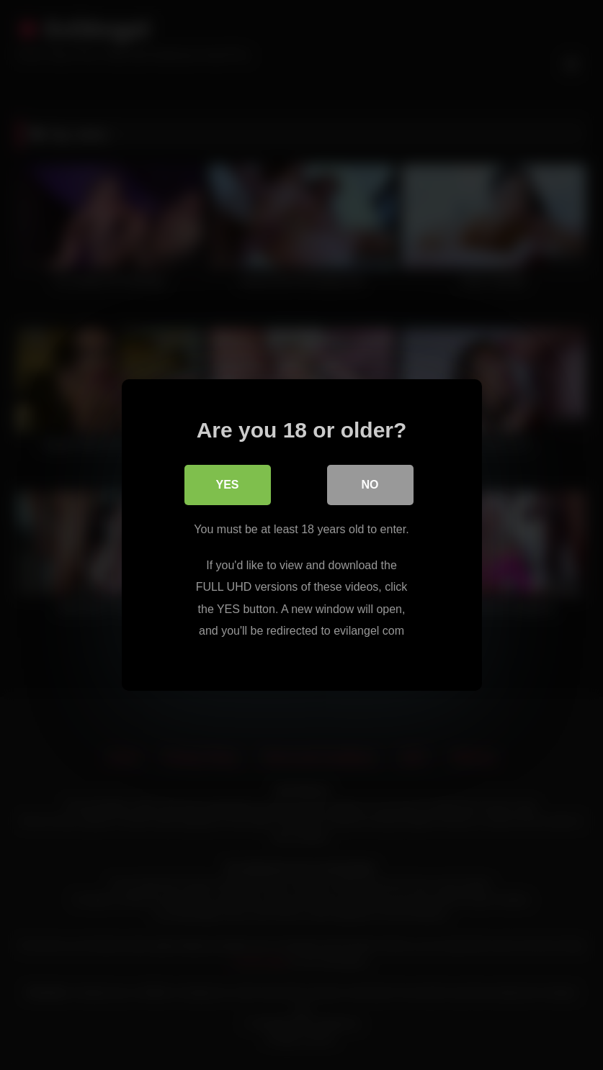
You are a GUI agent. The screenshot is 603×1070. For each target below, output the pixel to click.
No (370, 485)
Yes (226, 485)
